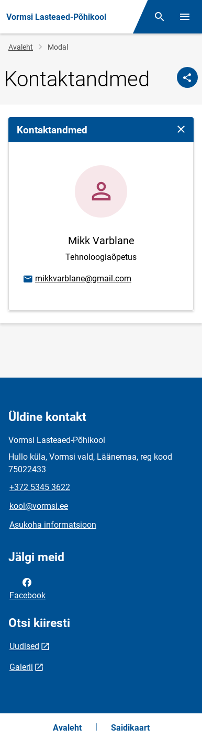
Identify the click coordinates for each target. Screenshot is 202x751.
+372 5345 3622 (39, 487)
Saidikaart (130, 728)
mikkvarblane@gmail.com (76, 279)
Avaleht (20, 47)
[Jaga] (187, 77)
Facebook (27, 587)
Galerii (21, 667)
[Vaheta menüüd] (184, 16)
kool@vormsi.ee (38, 506)
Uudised (24, 646)
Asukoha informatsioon (52, 525)
